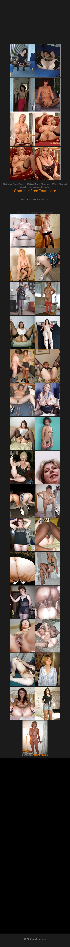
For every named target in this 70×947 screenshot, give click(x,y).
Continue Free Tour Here (35, 190)
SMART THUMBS (41, 755)
